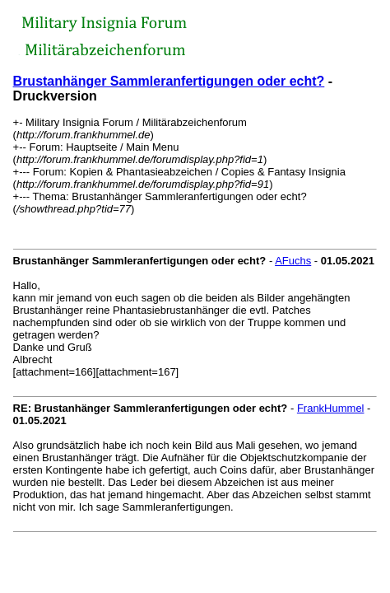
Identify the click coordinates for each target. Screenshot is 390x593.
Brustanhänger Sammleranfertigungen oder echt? (169, 81)
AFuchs (293, 260)
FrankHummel (330, 408)
